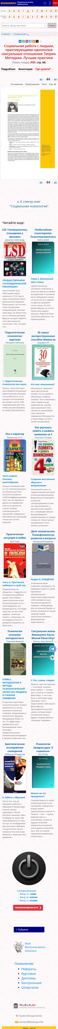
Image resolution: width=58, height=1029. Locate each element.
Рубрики (23, 929)
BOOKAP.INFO (8, 2)
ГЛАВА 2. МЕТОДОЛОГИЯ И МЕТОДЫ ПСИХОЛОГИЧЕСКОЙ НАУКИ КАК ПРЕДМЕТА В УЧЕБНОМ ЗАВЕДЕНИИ (14, 689)
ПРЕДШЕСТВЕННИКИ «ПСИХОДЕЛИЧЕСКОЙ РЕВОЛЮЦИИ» (14, 283)
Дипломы (28, 978)
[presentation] (52, 84)
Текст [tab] (44, 84)
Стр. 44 (52, 84)
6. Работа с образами (13, 797)
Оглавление (17, 84)
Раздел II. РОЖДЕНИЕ (42, 579)
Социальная (20, 34)
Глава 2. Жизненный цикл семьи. (42, 280)
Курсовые (28, 974)
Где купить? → (45, 69)
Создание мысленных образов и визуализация (43, 482)
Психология (24, 963)
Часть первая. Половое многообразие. (10, 479)
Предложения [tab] (32, 84)
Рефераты (28, 969)
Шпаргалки (30, 987)
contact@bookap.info (31, 1022)
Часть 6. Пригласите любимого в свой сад (13, 584)
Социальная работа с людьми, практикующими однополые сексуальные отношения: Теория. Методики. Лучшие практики (29, 52)
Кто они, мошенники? (43, 384)
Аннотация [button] (25, 69)
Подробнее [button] (8, 69)
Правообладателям (30, 1015)
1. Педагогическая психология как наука (14, 383)
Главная (5, 34)
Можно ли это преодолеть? (38, 795)
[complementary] (29, 1006)
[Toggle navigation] (44, 2)
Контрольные (31, 983)
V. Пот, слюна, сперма (42, 680)
